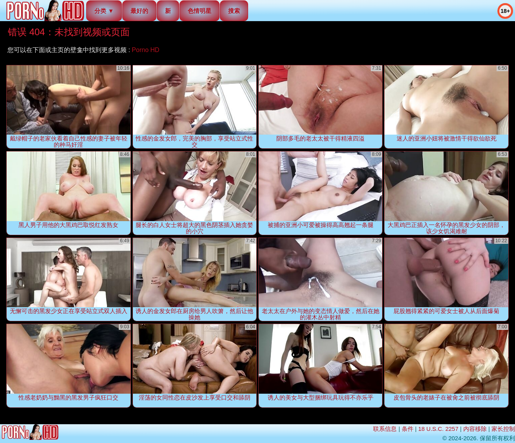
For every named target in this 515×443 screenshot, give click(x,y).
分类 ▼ (104, 10)
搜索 (234, 10)
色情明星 (199, 10)
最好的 (139, 10)
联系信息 (385, 428)
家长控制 (503, 428)
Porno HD (145, 50)
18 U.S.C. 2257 (438, 428)
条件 (407, 428)
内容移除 (475, 428)
